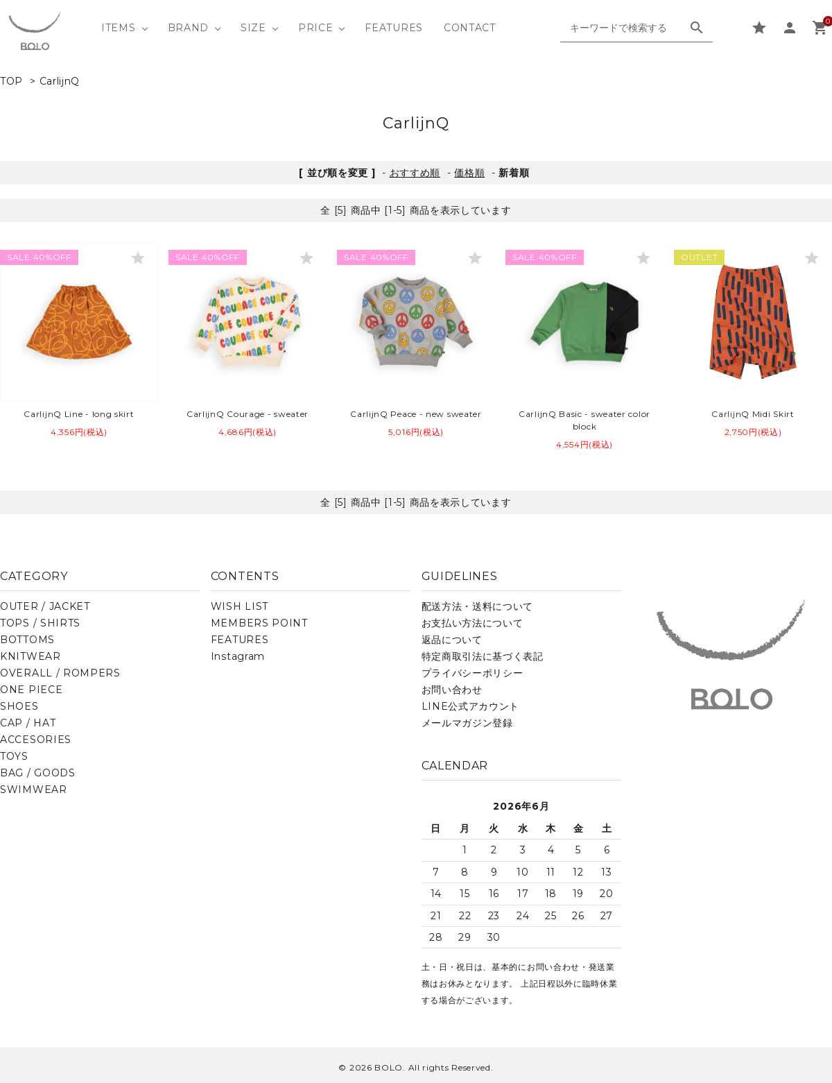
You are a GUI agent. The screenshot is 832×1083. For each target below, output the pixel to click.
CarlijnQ (60, 81)
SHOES (19, 706)
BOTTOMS (27, 639)
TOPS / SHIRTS (40, 623)
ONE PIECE (31, 689)
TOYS (14, 756)
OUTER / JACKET (45, 606)
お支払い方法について (472, 623)
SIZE (253, 28)
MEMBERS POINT (259, 623)
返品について (452, 639)
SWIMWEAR (33, 789)
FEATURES (394, 28)
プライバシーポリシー (472, 673)
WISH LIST (239, 606)
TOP (11, 81)
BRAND (188, 28)
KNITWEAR (30, 656)
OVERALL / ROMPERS (60, 673)
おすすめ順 (415, 173)
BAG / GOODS (38, 773)
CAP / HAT (27, 723)
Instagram (238, 656)
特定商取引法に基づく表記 (483, 656)
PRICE (315, 28)
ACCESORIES (35, 739)
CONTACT (470, 28)
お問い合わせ (452, 689)
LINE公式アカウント (471, 706)
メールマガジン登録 (467, 723)
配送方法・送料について (478, 606)
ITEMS (118, 28)
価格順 (469, 173)
